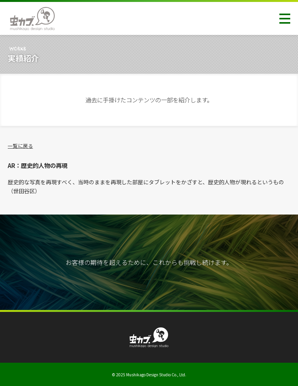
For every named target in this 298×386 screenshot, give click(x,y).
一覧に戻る (20, 145)
